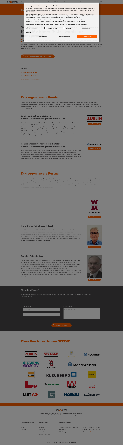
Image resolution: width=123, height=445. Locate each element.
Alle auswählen (87, 36)
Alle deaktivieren (43, 36)
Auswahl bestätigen (65, 36)
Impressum (28, 32)
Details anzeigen (86, 28)
